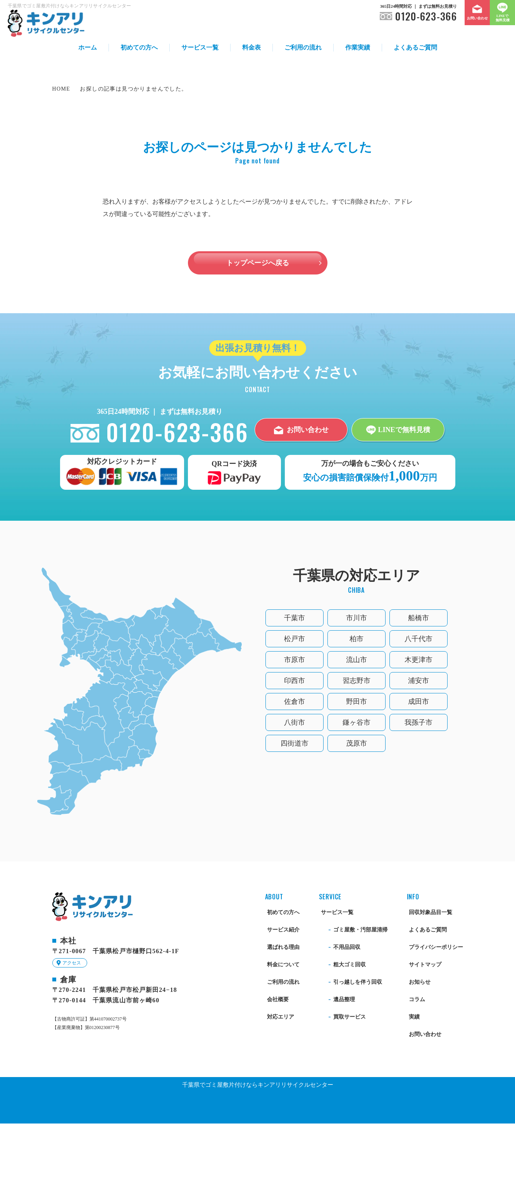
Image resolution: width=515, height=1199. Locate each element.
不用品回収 (346, 1023)
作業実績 (357, 47)
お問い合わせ (425, 1110)
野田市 (356, 777)
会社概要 (278, 1075)
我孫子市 (418, 798)
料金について (283, 1040)
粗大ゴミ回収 (349, 1040)
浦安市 (418, 756)
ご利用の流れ (303, 47)
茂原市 (356, 819)
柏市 (356, 714)
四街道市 (294, 819)
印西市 (294, 756)
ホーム (87, 47)
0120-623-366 (426, 16)
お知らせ (420, 1057)
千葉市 (294, 693)
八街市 (294, 798)
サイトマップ (425, 1040)
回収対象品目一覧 (430, 988)
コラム (417, 1075)
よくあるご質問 (415, 47)
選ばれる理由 (283, 1023)
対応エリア (280, 1092)
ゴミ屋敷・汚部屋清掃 (360, 1005)
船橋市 (418, 693)
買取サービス (349, 1092)
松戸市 (294, 714)
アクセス (71, 1038)
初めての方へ (139, 47)
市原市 (294, 735)
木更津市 (418, 735)
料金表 (251, 47)
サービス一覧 (200, 47)
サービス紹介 (283, 1005)
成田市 (418, 777)
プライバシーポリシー (436, 1023)
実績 (414, 1092)
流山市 (356, 735)
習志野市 (356, 756)
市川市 (356, 693)
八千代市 (418, 714)
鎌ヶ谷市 (356, 798)
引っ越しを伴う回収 (357, 1057)
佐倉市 (294, 777)
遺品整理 (344, 1075)
